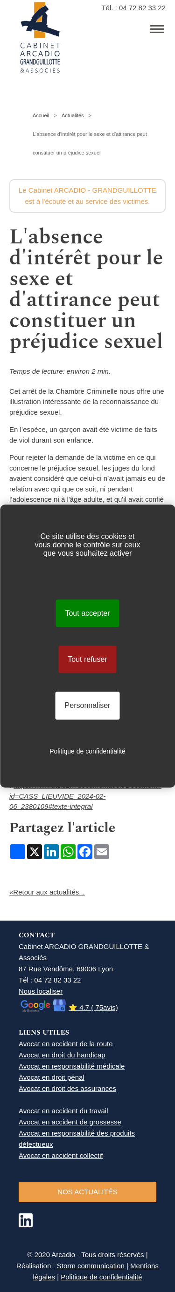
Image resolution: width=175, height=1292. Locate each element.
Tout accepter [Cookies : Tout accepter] (87, 613)
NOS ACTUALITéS (87, 1192)
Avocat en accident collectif (61, 1155)
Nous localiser (41, 991)
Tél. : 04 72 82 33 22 (133, 8)
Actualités (73, 115)
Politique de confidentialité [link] (87, 751)
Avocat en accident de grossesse (70, 1122)
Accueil (41, 115)
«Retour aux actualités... (47, 892)
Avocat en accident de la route (66, 1044)
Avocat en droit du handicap (62, 1055)
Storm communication (91, 1266)
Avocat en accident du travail (63, 1111)
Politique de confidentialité (101, 1277)
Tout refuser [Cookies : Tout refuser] (87, 659)
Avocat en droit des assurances (67, 1088)
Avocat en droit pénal (51, 1077)
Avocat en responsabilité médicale (72, 1066)
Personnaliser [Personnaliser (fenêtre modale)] (88, 706)
